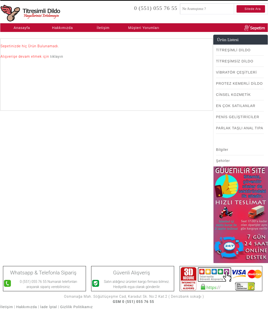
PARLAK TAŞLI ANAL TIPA (239, 128)
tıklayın (56, 56)
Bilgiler (222, 150)
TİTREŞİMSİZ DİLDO (234, 61)
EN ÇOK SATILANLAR (235, 106)
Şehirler (223, 161)
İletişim (103, 28)
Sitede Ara (252, 9)
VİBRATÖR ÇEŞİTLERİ (236, 72)
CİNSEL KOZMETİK (233, 95)
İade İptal (48, 307)
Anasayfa (22, 28)
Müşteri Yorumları (144, 28)
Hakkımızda (62, 28)
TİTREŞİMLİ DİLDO (233, 50)
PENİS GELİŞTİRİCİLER (237, 117)
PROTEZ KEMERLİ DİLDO (239, 83)
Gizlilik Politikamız (77, 307)
